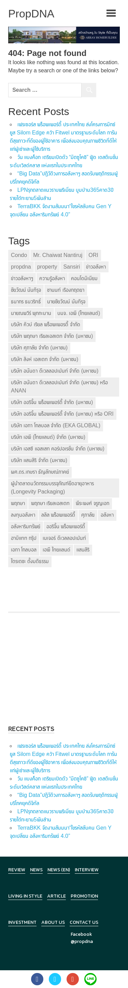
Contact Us (84, 922)
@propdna (82, 941)
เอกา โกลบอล (24, 550)
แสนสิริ (82, 550)
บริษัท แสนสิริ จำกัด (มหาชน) (39, 460)
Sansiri (71, 267)
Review (16, 869)
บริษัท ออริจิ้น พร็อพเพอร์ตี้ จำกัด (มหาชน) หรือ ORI (62, 414)
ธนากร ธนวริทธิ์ (26, 301)
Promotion (84, 896)
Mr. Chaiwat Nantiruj (57, 255)
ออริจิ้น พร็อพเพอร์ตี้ (65, 526)
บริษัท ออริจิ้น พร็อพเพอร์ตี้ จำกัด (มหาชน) (52, 402)
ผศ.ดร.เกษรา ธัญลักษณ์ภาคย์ (40, 472)
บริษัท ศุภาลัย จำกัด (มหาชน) (39, 347)
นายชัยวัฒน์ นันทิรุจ (66, 301)
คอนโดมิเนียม (84, 278)
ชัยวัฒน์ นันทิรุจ (26, 290)
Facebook (81, 934)
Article (56, 896)
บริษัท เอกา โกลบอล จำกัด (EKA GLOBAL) (55, 425)
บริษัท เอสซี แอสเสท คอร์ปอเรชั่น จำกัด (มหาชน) (57, 449)
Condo (19, 255)
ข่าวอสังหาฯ (22, 278)
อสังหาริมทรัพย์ (25, 526)
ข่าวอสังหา (96, 267)
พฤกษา (18, 503)
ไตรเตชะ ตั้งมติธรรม (30, 561)
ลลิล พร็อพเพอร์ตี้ (58, 515)
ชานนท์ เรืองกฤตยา (65, 290)
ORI (93, 255)
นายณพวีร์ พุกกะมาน (31, 313)
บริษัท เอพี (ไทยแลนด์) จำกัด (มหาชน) (48, 437)
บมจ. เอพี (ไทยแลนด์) (78, 313)
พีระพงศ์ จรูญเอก (92, 503)
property (47, 267)
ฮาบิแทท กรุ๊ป (24, 538)
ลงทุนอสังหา (23, 515)
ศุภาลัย (88, 515)
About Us (53, 922)
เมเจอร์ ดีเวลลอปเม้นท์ (64, 538)
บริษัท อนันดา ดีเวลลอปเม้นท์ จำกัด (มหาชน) (54, 371)
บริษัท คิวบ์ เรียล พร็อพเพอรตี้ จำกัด (45, 324)
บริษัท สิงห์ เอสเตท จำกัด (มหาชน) (44, 359)
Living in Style (25, 896)
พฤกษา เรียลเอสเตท (50, 503)
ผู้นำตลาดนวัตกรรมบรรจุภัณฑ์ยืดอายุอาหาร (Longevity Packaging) (52, 488)
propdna (21, 267)
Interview (87, 869)
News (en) (58, 869)
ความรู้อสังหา (52, 278)
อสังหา (107, 515)
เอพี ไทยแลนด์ (56, 550)
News (36, 869)
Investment (22, 922)
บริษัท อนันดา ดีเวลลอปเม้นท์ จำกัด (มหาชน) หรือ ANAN (59, 386)
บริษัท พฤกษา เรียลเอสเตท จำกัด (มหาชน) (52, 336)
